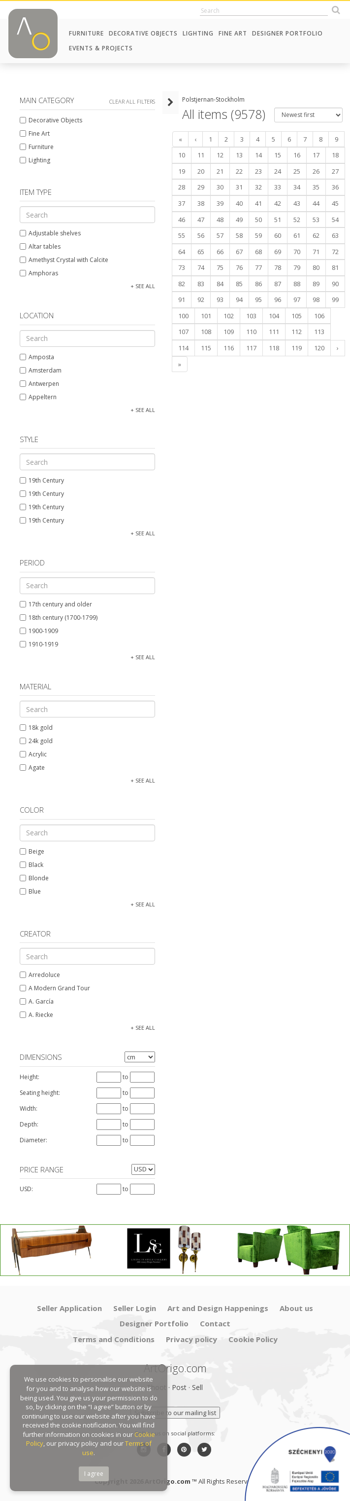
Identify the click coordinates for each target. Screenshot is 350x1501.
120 (319, 347)
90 (335, 283)
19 (181, 171)
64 (181, 251)
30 (220, 187)
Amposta (37, 357)
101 (206, 315)
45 (335, 203)
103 (251, 315)
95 (258, 299)
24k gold (36, 741)
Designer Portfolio (287, 33)
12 (220, 154)
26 (316, 171)
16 (296, 154)
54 (335, 219)
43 (296, 203)
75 (220, 267)
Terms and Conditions (114, 1339)
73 (181, 267)
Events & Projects (101, 48)
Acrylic (33, 754)
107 (183, 331)
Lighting (198, 33)
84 (220, 283)
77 (258, 267)
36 (335, 187)
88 (296, 283)
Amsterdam (41, 370)
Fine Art (233, 33)
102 (228, 315)
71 (316, 251)
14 (258, 154)
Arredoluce (40, 975)
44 (316, 203)
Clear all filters (132, 101)
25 (296, 171)
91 (181, 299)
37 (181, 203)
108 (206, 331)
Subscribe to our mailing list (175, 1412)
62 (316, 235)
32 (258, 187)
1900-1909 (39, 631)
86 (258, 283)
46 (181, 219)
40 (239, 203)
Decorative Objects (143, 33)
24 (277, 171)
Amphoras (39, 273)
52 (296, 219)
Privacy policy (191, 1339)
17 (316, 154)
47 (200, 219)
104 (274, 315)
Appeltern (38, 397)
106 (319, 315)
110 (251, 331)
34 (296, 187)
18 (335, 154)
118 (274, 347)
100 (183, 315)
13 (239, 154)
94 (239, 299)
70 (296, 251)
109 (228, 331)
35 (316, 187)
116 (228, 347)
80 (316, 267)
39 (220, 203)
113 (319, 331)
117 (251, 347)
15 (277, 154)
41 (258, 203)
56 (200, 235)
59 (258, 235)
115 (206, 347)
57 (220, 235)
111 (274, 331)
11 (200, 154)
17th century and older (56, 604)
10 (181, 154)
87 (277, 283)
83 (200, 283)
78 (277, 267)
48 (220, 219)
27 (335, 171)
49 (239, 219)
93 (220, 299)
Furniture (86, 33)
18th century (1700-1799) (58, 617)
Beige (32, 851)
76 (239, 267)
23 (258, 171)
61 (296, 235)
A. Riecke (36, 1015)
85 (239, 283)
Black (31, 865)
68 (258, 251)
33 (277, 187)
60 (277, 235)
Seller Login (134, 1308)
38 (200, 203)
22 (239, 171)
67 (239, 251)
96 (277, 299)
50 (258, 219)
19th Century (42, 480)
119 (296, 347)
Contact (215, 1323)
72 (335, 251)
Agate (32, 767)
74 (200, 267)
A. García (37, 1001)
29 (200, 187)
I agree (93, 1473)
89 (316, 283)
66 (220, 251)
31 (239, 187)
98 (316, 299)
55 (181, 235)
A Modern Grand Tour (55, 988)
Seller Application (69, 1308)
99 (335, 299)
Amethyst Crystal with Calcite (64, 260)
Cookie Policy (253, 1339)
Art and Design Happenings (217, 1308)
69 (277, 251)
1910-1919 (39, 644)
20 (200, 171)
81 (335, 267)
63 (335, 235)
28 (181, 187)
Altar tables (40, 246)
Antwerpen (39, 383)
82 (181, 283)
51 (277, 219)
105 (296, 315)
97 (296, 299)
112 (296, 331)
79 (296, 267)
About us (296, 1308)
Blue (30, 891)
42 (277, 203)
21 (220, 171)
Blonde (34, 878)
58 (239, 235)
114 (183, 347)
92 (200, 299)
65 (200, 251)
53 (316, 219)
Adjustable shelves (50, 233)
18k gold (36, 727)
